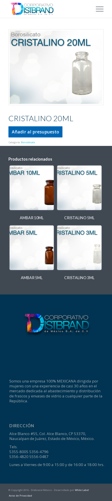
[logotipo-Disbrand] (46, 9)
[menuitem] (97, 9)
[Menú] (97, 9)
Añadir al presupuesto (35, 132)
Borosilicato (28, 142)
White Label (82, 490)
